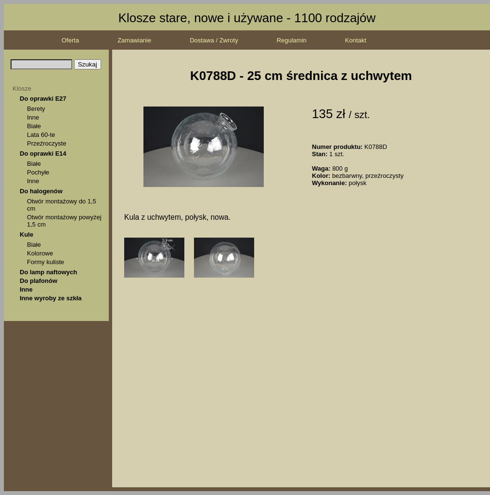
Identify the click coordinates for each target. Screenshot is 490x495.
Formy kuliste (45, 262)
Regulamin (292, 40)
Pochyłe (38, 172)
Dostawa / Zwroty (214, 40)
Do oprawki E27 (43, 98)
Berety (36, 108)
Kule (26, 234)
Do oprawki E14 (43, 153)
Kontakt (355, 40)
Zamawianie (134, 40)
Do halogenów (41, 191)
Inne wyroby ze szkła (51, 298)
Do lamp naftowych (48, 272)
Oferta (70, 40)
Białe (34, 126)
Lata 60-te (41, 134)
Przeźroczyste (46, 143)
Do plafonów (38, 280)
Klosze (22, 88)
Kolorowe (40, 253)
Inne (33, 117)
